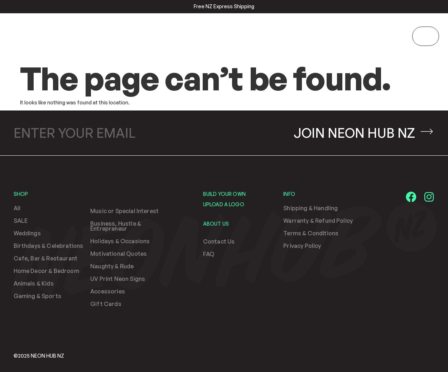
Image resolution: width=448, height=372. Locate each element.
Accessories (107, 291)
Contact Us (219, 241)
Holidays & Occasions (120, 241)
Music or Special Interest (124, 211)
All (17, 208)
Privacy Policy (302, 245)
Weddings (27, 233)
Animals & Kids (34, 283)
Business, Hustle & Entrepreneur (115, 226)
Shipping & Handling (310, 208)
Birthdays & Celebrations (48, 245)
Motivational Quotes (118, 253)
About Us (216, 224)
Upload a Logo (223, 204)
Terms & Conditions (310, 233)
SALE (21, 220)
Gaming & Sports (37, 296)
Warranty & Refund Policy (318, 220)
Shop (21, 194)
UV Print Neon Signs (117, 278)
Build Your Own (224, 194)
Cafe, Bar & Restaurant (46, 258)
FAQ (208, 254)
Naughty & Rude (112, 266)
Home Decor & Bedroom (46, 270)
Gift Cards (105, 303)
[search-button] (404, 35)
